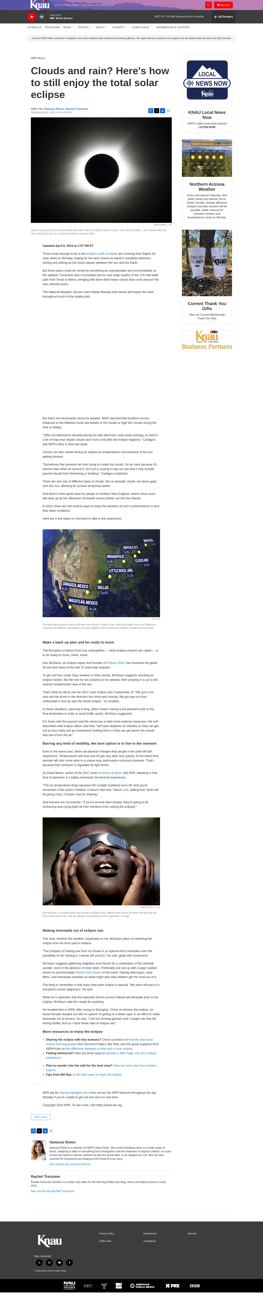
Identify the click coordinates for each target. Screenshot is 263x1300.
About (100, 34)
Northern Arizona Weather (207, 194)
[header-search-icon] (210, 9)
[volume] (42, 24)
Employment (149, 1241)
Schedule (35, 34)
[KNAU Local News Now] (207, 88)
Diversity (192, 1241)
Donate (227, 9)
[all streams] (223, 24)
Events (83, 34)
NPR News (38, 65)
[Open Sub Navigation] (73, 34)
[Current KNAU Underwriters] (207, 347)
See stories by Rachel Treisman (52, 1199)
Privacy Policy (106, 1241)
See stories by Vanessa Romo (69, 1172)
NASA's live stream (88, 980)
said (125, 797)
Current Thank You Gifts (207, 314)
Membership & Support (173, 34)
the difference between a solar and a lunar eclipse (99, 1056)
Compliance (140, 34)
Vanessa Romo (54, 116)
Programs (52, 34)
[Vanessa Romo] (38, 1158)
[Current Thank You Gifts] (207, 270)
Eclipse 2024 (115, 670)
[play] (31, 24)
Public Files (105, 1248)
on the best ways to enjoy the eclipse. (97, 1082)
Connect (118, 34)
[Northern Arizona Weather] (207, 166)
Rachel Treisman (77, 116)
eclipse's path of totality (101, 261)
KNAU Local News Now (207, 122)
